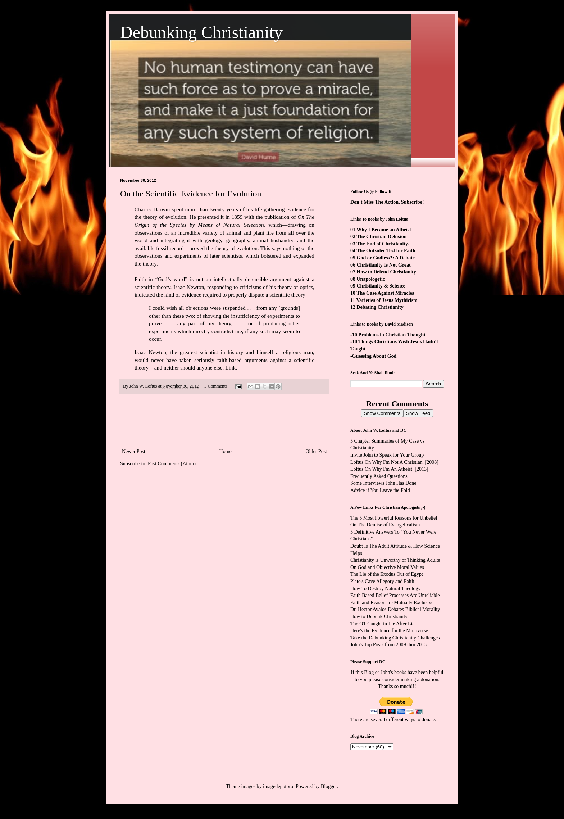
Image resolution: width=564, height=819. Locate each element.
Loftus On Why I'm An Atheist (381, 469)
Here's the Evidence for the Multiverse (389, 630)
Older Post (316, 451)
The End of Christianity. (382, 243)
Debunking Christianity (201, 32)
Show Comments (382, 413)
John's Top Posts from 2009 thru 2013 (388, 644)
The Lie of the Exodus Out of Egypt (386, 574)
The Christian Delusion (381, 236)
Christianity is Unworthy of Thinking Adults (395, 560)
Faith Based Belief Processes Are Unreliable (395, 595)
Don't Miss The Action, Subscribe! (387, 202)
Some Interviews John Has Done (383, 483)
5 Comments (215, 386)
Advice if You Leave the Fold (380, 490)
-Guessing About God (373, 356)
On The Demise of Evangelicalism (385, 525)
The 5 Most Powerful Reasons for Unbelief (393, 518)
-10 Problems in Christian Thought (388, 335)
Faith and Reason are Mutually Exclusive (391, 602)
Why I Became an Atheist (383, 229)
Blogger (329, 786)
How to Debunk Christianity (379, 616)
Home (225, 451)
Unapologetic (371, 279)
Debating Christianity (380, 307)
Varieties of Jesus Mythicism (386, 300)
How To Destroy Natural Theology (385, 588)
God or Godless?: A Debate (386, 258)
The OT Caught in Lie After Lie (382, 623)
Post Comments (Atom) (172, 463)
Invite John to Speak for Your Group (387, 455)
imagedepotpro (278, 786)
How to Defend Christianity (386, 272)
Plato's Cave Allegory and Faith (382, 581)
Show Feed (418, 413)
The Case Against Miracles (385, 293)
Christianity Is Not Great (384, 265)
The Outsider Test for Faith (385, 250)
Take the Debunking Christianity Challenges (395, 638)
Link (230, 368)
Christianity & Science (381, 286)
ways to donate (420, 719)
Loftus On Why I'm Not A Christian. (387, 462)
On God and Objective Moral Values (387, 567)
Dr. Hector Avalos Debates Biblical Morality (395, 609)
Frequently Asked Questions (379, 476)
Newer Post (133, 451)
